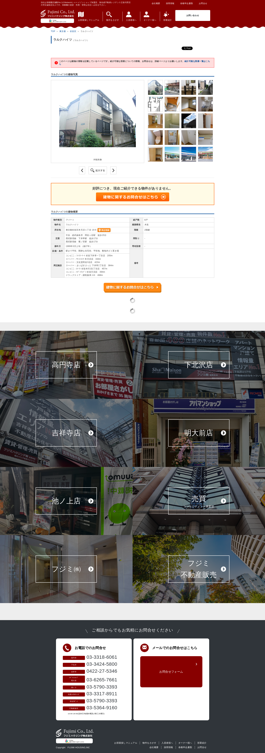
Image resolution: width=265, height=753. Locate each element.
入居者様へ (167, 743)
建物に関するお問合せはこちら (132, 196)
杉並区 (73, 31)
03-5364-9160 (102, 707)
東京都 (62, 31)
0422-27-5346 (102, 671)
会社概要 (156, 3)
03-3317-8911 (102, 693)
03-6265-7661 (102, 679)
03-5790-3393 (102, 687)
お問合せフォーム (171, 673)
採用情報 (170, 3)
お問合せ (203, 3)
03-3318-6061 (102, 657)
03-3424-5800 (102, 664)
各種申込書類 (186, 3)
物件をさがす (149, 743)
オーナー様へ (185, 743)
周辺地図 (104, 230)
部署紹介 (202, 743)
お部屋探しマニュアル (125, 743)
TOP (53, 31)
